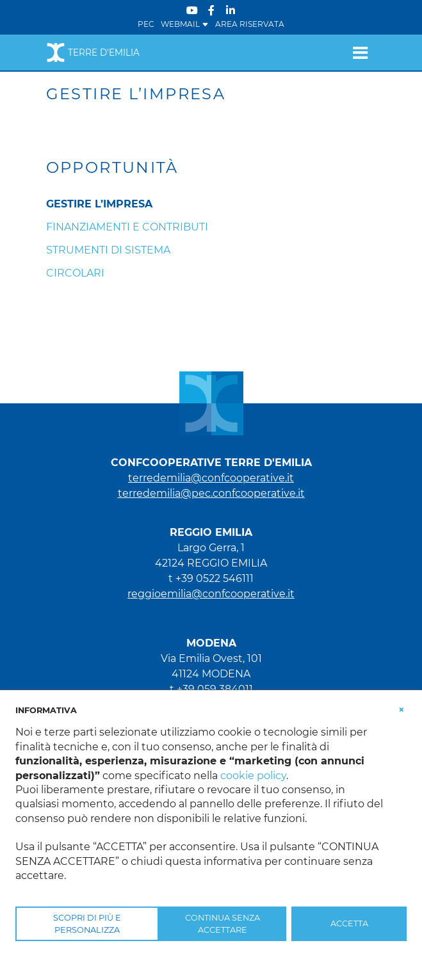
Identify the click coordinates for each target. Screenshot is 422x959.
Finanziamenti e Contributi (127, 227)
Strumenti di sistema (108, 250)
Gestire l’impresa (99, 204)
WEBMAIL (185, 24)
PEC (146, 24)
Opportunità (112, 168)
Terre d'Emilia (93, 52)
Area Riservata (249, 24)
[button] (401, 709)
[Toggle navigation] (360, 52)
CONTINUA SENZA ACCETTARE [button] (222, 924)
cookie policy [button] (253, 776)
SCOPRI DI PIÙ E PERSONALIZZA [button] (87, 924)
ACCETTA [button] (349, 923)
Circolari (75, 273)
